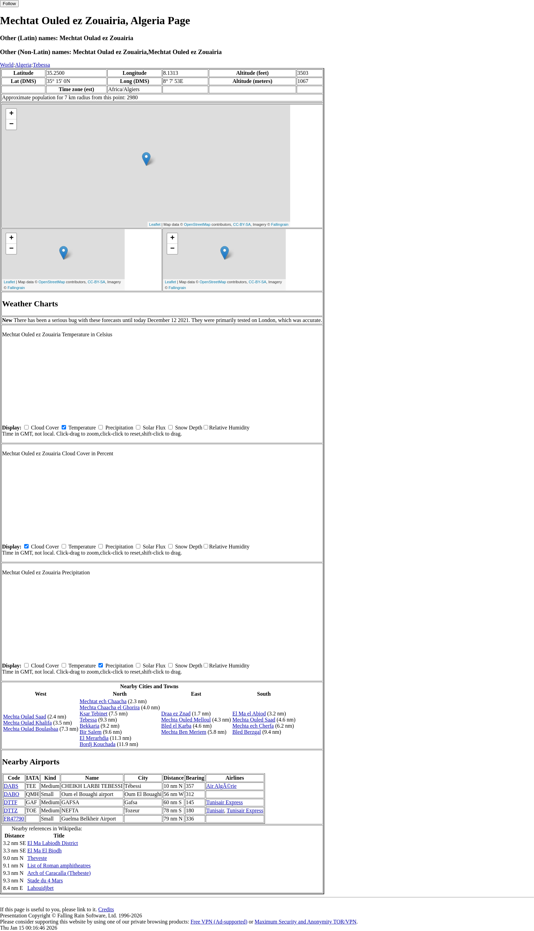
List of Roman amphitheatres (59, 865)
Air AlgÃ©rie (221, 786)
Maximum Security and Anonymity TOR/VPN (306, 922)
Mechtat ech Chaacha (103, 701)
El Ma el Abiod (249, 713)
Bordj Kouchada (97, 744)
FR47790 (14, 819)
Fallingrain (279, 224)
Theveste (37, 858)
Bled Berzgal (246, 732)
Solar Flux (154, 427)
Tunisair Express (224, 802)
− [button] (11, 124)
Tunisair (215, 810)
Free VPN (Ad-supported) (218, 922)
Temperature (82, 427)
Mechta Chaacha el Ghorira (110, 707)
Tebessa (41, 65)
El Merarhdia (94, 738)
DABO (11, 794)
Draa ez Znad (175, 713)
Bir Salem (90, 732)
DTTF (10, 802)
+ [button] (11, 114)
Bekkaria (89, 726)
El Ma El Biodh (44, 850)
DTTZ (11, 810)
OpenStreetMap (197, 224)
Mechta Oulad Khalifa (27, 723)
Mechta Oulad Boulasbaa (30, 729)
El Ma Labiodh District (52, 843)
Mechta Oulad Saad (24, 717)
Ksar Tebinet (94, 713)
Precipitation (119, 427)
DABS (11, 786)
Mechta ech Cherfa (253, 726)
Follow (9, 3)
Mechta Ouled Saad (253, 720)
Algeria (23, 65)
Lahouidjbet (40, 888)
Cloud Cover (45, 427)
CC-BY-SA (242, 224)
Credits (106, 909)
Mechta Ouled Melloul (186, 720)
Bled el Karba (176, 726)
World (7, 65)
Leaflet (154, 224)
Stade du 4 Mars (45, 880)
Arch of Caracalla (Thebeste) (59, 873)
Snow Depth (188, 427)
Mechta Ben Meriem (183, 732)
